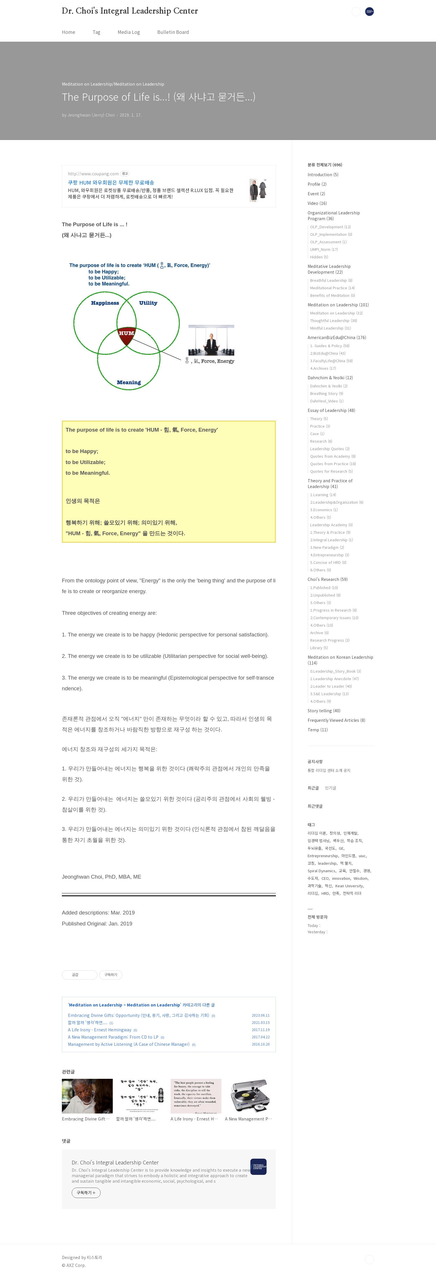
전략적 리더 (352, 893)
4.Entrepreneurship (329, 554)
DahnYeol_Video (326, 401)
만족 (335, 893)
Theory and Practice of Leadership (330, 483)
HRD (325, 893)
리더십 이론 (317, 833)
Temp (318, 730)
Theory (319, 418)
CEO (325, 878)
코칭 (311, 863)
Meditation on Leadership (95, 1005)
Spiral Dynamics (321, 870)
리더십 (313, 893)
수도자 (313, 878)
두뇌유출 (315, 848)
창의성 (335, 833)
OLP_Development (330, 226)
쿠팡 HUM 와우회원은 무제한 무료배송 (111, 182)
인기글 (330, 788)
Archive (319, 632)
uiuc (362, 855)
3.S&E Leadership (329, 693)
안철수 (354, 870)
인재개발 (350, 833)
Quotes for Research (331, 471)
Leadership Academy (331, 524)
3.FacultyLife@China (331, 360)
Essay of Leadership (331, 410)
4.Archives (323, 368)
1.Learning (323, 494)
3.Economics (324, 509)
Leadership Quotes (330, 448)
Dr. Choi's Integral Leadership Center (130, 11)
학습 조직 (354, 840)
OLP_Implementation (331, 234)
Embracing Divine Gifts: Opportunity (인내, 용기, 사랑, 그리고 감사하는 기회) (138, 1015)
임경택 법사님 (319, 840)
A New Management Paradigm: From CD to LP (113, 1037)
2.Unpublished (325, 595)
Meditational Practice (332, 287)
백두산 (338, 840)
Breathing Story (326, 393)
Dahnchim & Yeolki (330, 377)
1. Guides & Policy (330, 345)
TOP (369, 1259)
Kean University (349, 885)
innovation (341, 878)
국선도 (330, 848)
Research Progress (330, 640)
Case (317, 433)
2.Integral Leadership (331, 539)
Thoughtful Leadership (333, 320)
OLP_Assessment (328, 241)
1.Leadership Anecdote (334, 678)
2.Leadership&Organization (336, 502)
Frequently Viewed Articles (336, 720)
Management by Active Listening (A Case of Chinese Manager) (129, 1044)
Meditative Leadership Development (329, 269)
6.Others (320, 570)
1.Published (324, 587)
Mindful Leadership (330, 328)
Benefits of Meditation (332, 295)
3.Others (320, 602)
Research (321, 441)
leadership (327, 863)
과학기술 (315, 885)
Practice (320, 426)
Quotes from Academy (333, 456)
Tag (96, 31)
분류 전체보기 (325, 165)
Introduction (323, 174)
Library (319, 647)
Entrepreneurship (323, 855)
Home (68, 31)
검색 (356, 11)
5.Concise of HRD (328, 562)
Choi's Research (328, 579)
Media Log (129, 31)
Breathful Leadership (331, 280)
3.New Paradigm (327, 547)
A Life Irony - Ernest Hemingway (99, 1030)
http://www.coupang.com (93, 173)
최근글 (313, 788)
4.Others (320, 517)
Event (316, 193)
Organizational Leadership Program (334, 215)
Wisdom (360, 878)
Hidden (319, 257)
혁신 (328, 885)
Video (317, 203)
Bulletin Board (173, 31)
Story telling (324, 710)
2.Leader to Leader (331, 686)
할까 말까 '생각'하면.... (87, 1022)
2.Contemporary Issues (334, 617)
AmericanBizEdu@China (337, 337)
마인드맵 (348, 855)
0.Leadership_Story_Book (335, 671)
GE (341, 848)
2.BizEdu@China (328, 353)
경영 (366, 870)
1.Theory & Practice (330, 532)
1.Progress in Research (333, 610)
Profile (317, 184)
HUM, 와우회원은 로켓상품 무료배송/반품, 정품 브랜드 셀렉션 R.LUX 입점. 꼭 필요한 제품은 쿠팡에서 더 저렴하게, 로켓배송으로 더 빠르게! (151, 193)
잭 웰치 (346, 863)
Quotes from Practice (333, 463)
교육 (342, 870)
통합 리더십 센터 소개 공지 (329, 770)
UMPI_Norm (324, 249)
